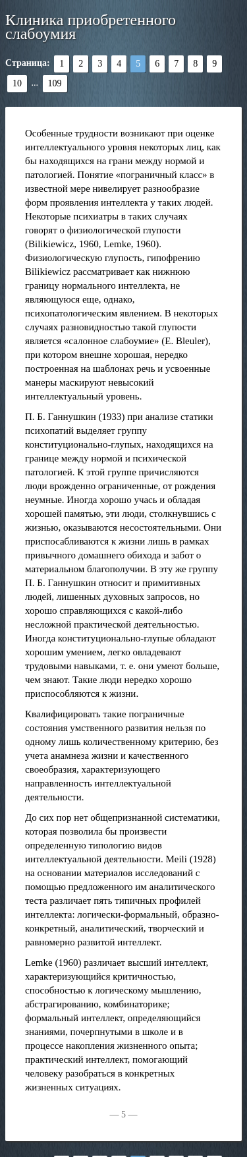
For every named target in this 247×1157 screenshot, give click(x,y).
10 (17, 83)
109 (55, 83)
